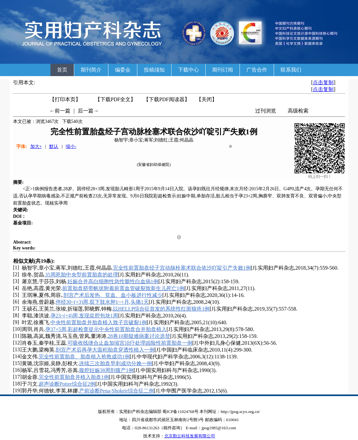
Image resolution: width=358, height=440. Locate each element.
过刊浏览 (265, 110)
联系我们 (291, 70)
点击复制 (323, 82)
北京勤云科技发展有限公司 (189, 435)
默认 (53, 146)
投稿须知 (154, 70)
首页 (62, 70)
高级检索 (298, 110)
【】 (166, 99)
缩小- (71, 146)
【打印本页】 (65, 99)
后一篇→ (88, 110)
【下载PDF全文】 (115, 99)
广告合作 (256, 70)
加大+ (36, 146)
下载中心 (188, 70)
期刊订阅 (222, 70)
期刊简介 (91, 70)
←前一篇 (59, 110)
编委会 (123, 70)
